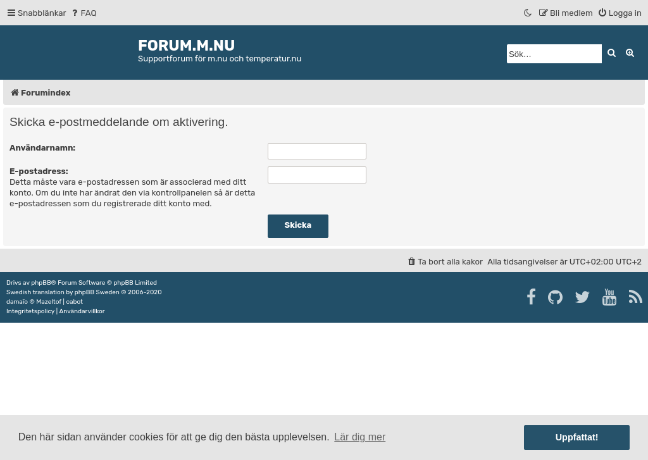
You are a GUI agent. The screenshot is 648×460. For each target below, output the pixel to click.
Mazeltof (48, 302)
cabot (74, 302)
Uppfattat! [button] (577, 437)
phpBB (41, 283)
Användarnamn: (42, 147)
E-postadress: (38, 171)
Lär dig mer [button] (359, 437)
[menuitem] (83, 13)
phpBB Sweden (97, 292)
